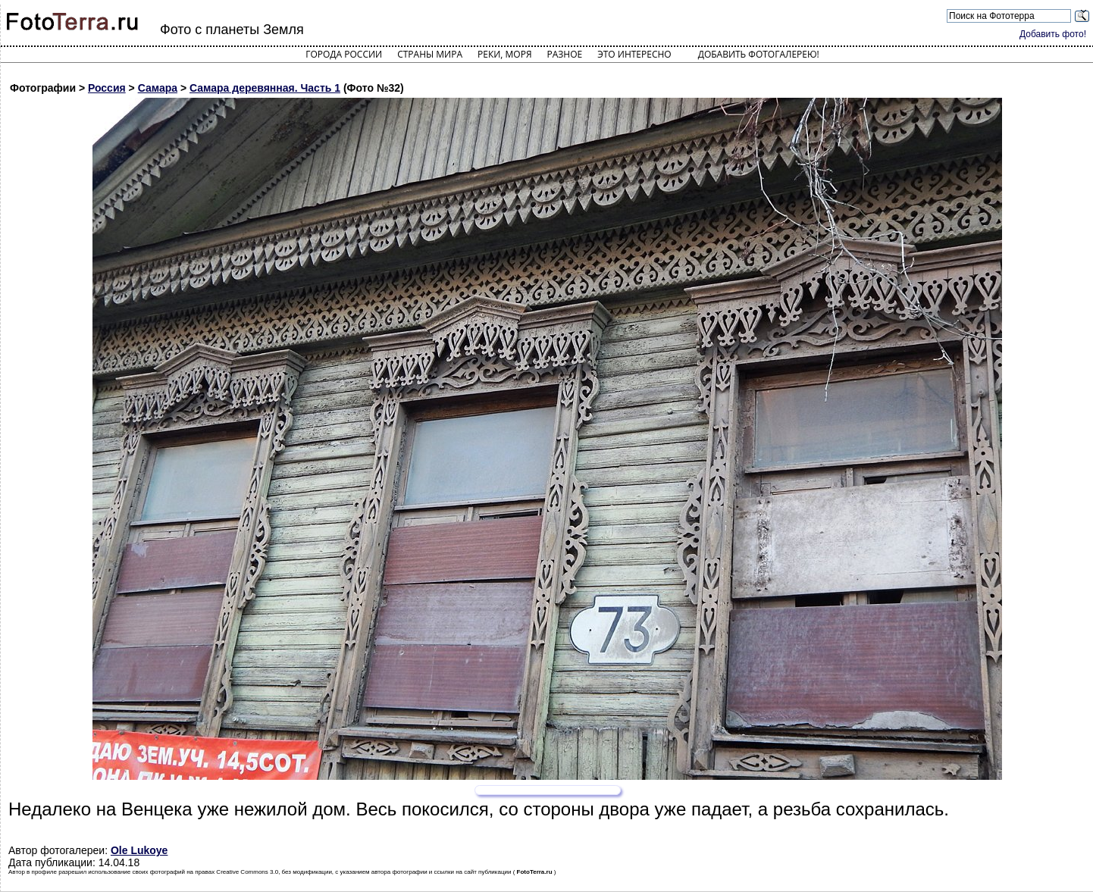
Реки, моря (504, 54)
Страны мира (429, 54)
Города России (343, 54)
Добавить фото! (1052, 34)
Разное (565, 54)
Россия (107, 88)
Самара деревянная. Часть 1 (264, 88)
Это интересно (634, 54)
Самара (157, 88)
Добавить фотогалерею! (758, 54)
